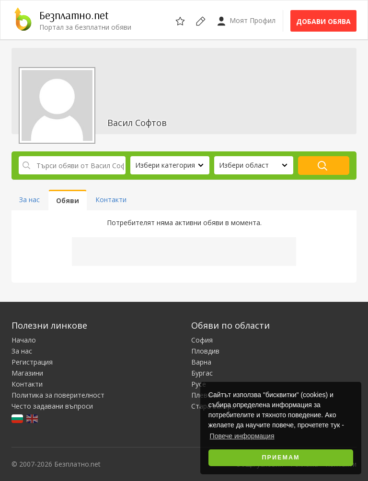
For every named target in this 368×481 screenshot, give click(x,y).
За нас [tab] (29, 199)
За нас (22, 350)
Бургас (202, 373)
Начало (24, 339)
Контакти (27, 384)
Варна (201, 361)
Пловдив (205, 350)
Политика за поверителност (58, 395)
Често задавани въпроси (52, 406)
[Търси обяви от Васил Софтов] (72, 165)
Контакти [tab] (110, 199)
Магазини (27, 373)
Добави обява (323, 21)
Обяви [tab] (67, 200)
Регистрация (32, 361)
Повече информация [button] (242, 436)
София (202, 339)
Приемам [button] (281, 457)
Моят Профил (246, 21)
